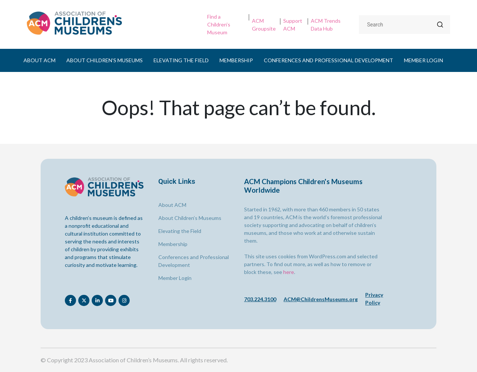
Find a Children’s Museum (218, 24)
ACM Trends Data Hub (326, 25)
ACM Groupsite (264, 25)
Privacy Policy (374, 298)
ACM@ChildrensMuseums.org (321, 299)
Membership (236, 60)
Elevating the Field (181, 60)
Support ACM (292, 25)
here (288, 272)
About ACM (39, 60)
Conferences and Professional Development (328, 60)
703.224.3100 (260, 299)
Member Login (423, 60)
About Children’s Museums (104, 60)
